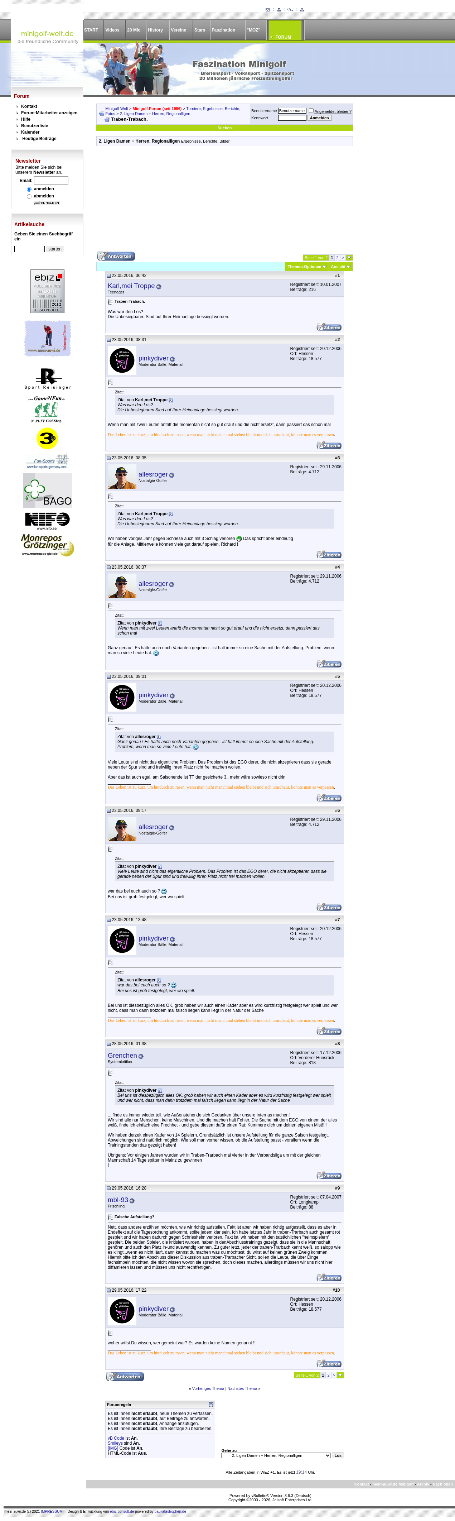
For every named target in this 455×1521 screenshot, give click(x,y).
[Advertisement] (224, 201)
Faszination (223, 30)
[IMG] (113, 1448)
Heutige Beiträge (39, 138)
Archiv (423, 1484)
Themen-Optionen (304, 266)
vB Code (116, 1438)
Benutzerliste (34, 125)
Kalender (30, 132)
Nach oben (443, 1484)
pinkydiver (154, 358)
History (155, 30)
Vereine (178, 30)
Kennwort (259, 118)
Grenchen (122, 1055)
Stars (199, 30)
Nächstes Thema (242, 1388)
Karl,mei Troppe (131, 286)
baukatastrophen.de (170, 1511)
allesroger (153, 474)
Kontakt (29, 106)
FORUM (283, 37)
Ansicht (338, 266)
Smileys (115, 1443)
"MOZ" (253, 30)
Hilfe (25, 119)
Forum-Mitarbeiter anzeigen (49, 112)
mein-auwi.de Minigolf (392, 1484)
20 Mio (133, 30)
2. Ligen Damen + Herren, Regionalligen (155, 113)
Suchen (225, 128)
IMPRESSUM (52, 1511)
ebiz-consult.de (122, 1511)
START (91, 30)
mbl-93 (118, 1200)
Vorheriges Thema (208, 1388)
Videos (112, 30)
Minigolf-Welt (116, 108)
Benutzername (264, 111)
